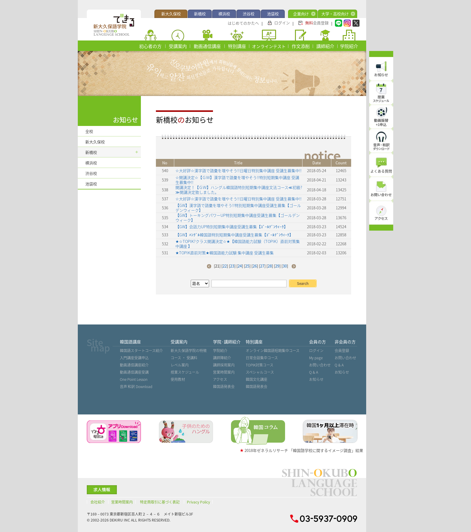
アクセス (220, 379)
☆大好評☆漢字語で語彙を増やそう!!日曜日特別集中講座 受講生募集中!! (238, 170)
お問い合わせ (320, 365)
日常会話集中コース (262, 357)
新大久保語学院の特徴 (189, 350)
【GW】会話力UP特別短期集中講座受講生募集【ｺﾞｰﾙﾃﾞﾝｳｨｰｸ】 (231, 226)
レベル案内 (180, 365)
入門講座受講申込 (134, 357)
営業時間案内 (224, 372)
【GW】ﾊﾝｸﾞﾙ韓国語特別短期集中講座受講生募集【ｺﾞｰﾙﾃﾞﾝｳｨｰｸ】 (234, 235)
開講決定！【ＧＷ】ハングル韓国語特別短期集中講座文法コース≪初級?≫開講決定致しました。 (238, 189)
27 (262, 266)
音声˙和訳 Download (136, 386)
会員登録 (317, 22)
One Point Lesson (133, 379)
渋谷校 (248, 13)
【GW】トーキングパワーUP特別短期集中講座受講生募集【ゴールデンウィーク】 (237, 217)
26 (255, 266)
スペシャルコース (260, 372)
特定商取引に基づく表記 (160, 502)
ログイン (282, 22)
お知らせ (316, 379)
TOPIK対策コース (259, 365)
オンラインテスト (269, 46)
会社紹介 (97, 502)
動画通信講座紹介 (134, 365)
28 (270, 266)
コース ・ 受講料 (184, 357)
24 (240, 266)
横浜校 (224, 13)
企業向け (301, 13)
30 (285, 266)
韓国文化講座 (256, 379)
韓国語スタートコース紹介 (141, 350)
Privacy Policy (198, 502)
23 (232, 266)
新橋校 (200, 13)
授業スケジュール (185, 372)
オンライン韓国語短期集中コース (272, 350)
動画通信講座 (207, 46)
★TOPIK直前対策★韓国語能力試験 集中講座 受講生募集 (224, 253)
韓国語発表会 (224, 386)
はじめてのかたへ (243, 23)
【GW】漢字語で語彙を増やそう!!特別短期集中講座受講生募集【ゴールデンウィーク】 (238, 207)
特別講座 (237, 46)
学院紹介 (349, 46)
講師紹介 (325, 46)
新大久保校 (171, 13)
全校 (89, 131)
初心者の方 (150, 46)
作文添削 (301, 46)
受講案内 (178, 46)
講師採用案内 (224, 365)
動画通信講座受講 (134, 372)
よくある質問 (381, 171)
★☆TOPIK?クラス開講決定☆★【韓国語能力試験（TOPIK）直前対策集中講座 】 (237, 243)
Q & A (313, 372)
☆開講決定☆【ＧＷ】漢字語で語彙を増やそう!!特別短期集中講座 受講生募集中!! (237, 180)
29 (277, 266)
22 (225, 266)
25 (247, 266)
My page (316, 357)
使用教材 (178, 379)
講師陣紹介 (222, 357)
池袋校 (273, 13)
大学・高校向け (335, 13)
